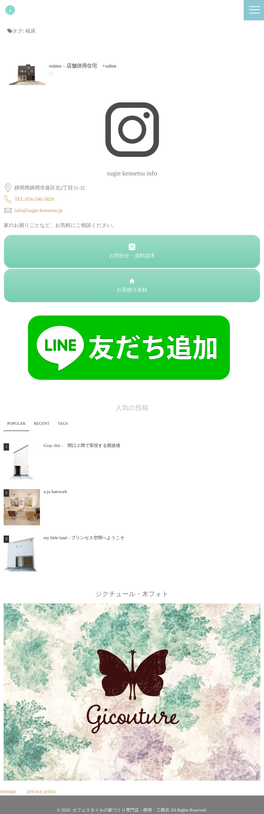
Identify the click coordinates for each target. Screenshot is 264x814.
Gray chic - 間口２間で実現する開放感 (82, 445)
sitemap (8, 791)
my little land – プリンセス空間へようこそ (84, 537)
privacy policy (41, 791)
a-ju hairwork (55, 491)
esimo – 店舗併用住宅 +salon (82, 66)
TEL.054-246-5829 (34, 199)
